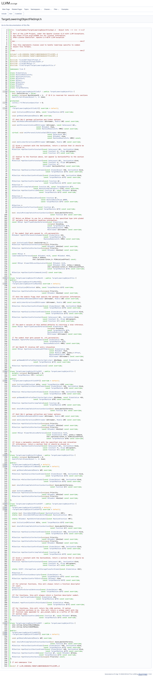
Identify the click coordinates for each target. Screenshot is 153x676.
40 (5, 103)
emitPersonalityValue (26, 125)
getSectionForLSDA (30, 190)
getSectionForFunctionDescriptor (26, 575)
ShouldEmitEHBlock (31, 513)
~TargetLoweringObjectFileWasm (25, 466)
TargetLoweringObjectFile (61, 92)
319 (5, 623)
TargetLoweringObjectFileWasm (29, 455)
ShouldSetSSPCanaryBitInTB (34, 515)
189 (5, 381)
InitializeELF (23, 243)
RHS (68, 256)
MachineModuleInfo (24, 75)
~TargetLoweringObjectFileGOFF (25, 634)
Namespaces (36, 9)
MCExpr (18, 80)
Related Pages (17, 9)
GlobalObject (56, 170)
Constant (52, 151)
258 (5, 509)
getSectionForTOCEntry (32, 578)
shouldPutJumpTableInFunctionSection (33, 213)
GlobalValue (21, 73)
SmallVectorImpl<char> (43, 360)
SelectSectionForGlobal (32, 175)
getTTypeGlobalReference (35, 222)
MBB (65, 200)
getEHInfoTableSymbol (37, 519)
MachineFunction (23, 77)
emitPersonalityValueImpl (35, 133)
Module (18, 86)
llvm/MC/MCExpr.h (26, 64)
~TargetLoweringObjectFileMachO (26, 284)
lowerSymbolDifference (22, 256)
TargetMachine (22, 88)
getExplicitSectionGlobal (33, 170)
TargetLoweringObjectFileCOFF (29, 371)
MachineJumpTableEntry (49, 188)
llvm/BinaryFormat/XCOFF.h (31, 62)
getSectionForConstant (32, 149)
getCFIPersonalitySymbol (32, 235)
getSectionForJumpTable (32, 181)
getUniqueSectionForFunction (24, 207)
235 (5, 466)
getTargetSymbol (28, 597)
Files (56, 9)
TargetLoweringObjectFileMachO (29, 278)
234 (5, 465)
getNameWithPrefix (25, 360)
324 (5, 632)
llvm (10, 14)
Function (52, 153)
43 (5, 108)
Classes (48, 9)
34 (5, 92)
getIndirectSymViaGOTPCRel (36, 349)
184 (5, 371)
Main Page (6, 9)
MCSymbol (19, 84)
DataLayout (67, 125)
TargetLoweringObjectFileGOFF (29, 623)
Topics (26, 9)
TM (62, 112)
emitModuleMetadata (25, 121)
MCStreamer (39, 121)
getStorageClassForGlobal (48, 569)
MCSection (20, 82)
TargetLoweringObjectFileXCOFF (29, 504)
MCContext (20, 78)
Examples (65, 9)
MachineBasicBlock (54, 200)
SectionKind (68, 149)
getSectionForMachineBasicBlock (26, 198)
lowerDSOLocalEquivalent (35, 263)
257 (5, 507)
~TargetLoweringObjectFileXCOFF (26, 509)
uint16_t (15, 103)
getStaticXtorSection (31, 657)
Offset (77, 353)
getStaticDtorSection (31, 248)
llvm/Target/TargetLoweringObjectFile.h (37, 65)
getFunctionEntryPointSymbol (34, 603)
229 (5, 455)
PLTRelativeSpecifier (29, 103)
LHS (48, 256)
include (4, 14)
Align (62, 151)
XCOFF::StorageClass (27, 569)
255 (5, 504)
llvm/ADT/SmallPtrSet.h (29, 60)
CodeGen (18, 14)
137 (5, 284)
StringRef (47, 166)
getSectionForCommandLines (34, 272)
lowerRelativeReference (35, 433)
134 (5, 278)
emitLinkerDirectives (26, 142)
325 (5, 634)
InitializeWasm (23, 491)
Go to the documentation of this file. (15, 25)
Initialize (21, 112)
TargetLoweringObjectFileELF (28, 92)
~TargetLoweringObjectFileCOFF (25, 381)
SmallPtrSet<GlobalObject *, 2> (26, 97)
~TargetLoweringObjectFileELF (25, 108)
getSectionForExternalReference (26, 590)
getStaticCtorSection (31, 244)
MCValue (58, 353)
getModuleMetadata (25, 116)
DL (75, 125)
